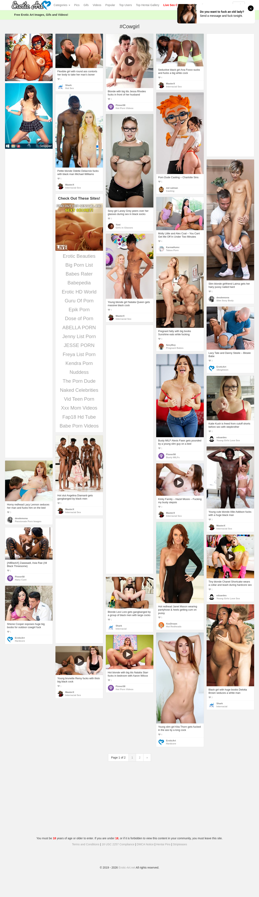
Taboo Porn (172, 250)
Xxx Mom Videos (79, 408)
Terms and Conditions (85, 844)
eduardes (222, 437)
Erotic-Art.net (127, 867)
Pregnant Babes (175, 348)
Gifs (86, 5)
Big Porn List (79, 265)
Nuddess (79, 372)
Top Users (125, 5)
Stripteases (180, 844)
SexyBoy (171, 345)
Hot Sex (69, 88)
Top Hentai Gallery (147, 5)
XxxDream (171, 623)
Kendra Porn (79, 363)
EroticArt (221, 367)
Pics (77, 5)
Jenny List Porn (79, 336)
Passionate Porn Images (28, 521)
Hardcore (20, 641)
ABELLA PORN (79, 327)
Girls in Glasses (124, 227)
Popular (110, 5)
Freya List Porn (79, 354)
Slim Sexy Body (225, 300)
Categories (62, 5)
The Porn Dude (79, 381)
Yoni (118, 224)
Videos (97, 5)
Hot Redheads (174, 626)
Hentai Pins (163, 844)
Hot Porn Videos (125, 108)
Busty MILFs (173, 457)
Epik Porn (79, 309)
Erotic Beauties (79, 256)
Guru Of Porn (79, 300)
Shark (68, 85)
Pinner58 (120, 105)
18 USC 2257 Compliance (118, 844)
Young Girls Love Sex (228, 440)
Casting (170, 191)
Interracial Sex (174, 86)
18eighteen (222, 370)
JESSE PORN (79, 345)
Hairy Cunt (21, 579)
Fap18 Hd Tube (79, 417)
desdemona (223, 297)
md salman (172, 188)
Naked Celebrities (79, 390)
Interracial (121, 629)
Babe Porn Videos (79, 426)
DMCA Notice (145, 844)
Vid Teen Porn (79, 399)
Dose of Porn (79, 318)
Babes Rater (79, 274)
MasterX (170, 83)
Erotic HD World (79, 291)
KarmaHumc (173, 247)
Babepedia (79, 282)
